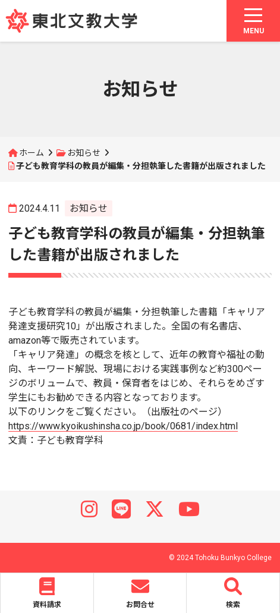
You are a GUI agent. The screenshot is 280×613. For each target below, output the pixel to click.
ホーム (31, 153)
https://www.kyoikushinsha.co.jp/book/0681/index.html (123, 426)
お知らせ (83, 153)
